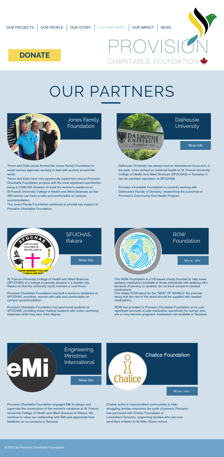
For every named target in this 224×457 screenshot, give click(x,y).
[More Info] (195, 145)
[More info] (193, 260)
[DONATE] (34, 55)
